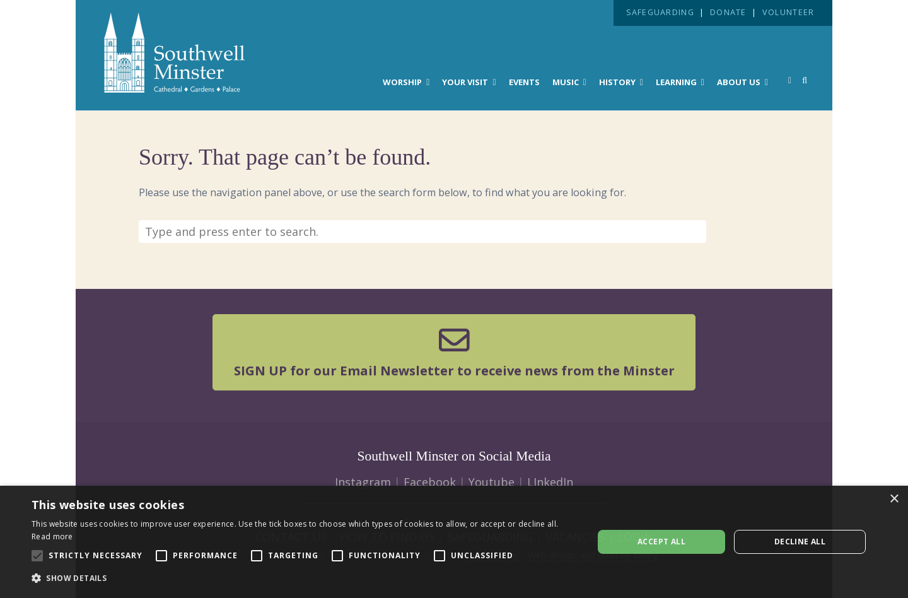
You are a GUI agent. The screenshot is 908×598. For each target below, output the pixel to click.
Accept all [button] (661, 541)
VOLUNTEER (788, 12)
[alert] (454, 542)
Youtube (492, 482)
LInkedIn (550, 482)
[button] (304, 578)
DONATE (728, 12)
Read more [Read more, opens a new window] (52, 536)
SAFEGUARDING (660, 12)
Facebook (430, 482)
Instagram (363, 482)
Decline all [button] (799, 541)
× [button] (894, 499)
